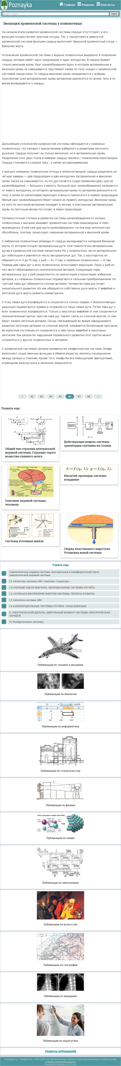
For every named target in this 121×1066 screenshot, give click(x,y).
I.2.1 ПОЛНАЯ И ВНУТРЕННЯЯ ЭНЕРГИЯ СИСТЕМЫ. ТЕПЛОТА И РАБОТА (52, 593)
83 (41, 396)
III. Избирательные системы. (26, 621)
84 (50, 396)
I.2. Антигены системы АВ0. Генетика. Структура (39, 581)
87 (79, 396)
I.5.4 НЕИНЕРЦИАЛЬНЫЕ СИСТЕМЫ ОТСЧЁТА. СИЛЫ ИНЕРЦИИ (47, 606)
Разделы (88, 4)
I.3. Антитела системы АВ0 (25, 600)
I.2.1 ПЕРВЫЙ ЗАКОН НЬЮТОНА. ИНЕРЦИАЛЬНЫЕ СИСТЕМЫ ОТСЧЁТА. (52, 587)
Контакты (108, 4)
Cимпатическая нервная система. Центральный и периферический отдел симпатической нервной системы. (54, 573)
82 (32, 396)
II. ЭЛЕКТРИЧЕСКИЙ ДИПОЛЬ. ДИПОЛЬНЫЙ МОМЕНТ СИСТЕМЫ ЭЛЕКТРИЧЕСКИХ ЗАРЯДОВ (59, 614)
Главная (69, 4)
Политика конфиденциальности (60, 1062)
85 (60, 396)
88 (88, 396)
